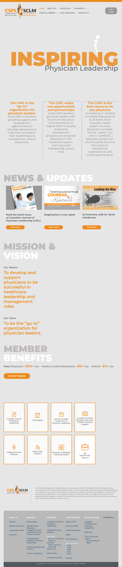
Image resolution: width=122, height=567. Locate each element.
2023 (69, 547)
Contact (69, 558)
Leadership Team (16, 530)
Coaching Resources (51, 548)
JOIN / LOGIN (111, 10)
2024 (69, 545)
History (12, 522)
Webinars (89, 532)
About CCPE (71, 522)
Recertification (72, 539)
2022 (69, 549)
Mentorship (52, 553)
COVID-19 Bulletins (34, 553)
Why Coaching (54, 545)
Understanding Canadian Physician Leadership (35, 540)
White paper (32, 522)
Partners (13, 535)
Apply (68, 535)
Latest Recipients (73, 530)
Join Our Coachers (55, 538)
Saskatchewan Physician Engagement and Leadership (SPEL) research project (34, 530)
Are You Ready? (72, 526)
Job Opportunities (54, 557)
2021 (69, 552)
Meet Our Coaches (51, 542)
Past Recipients (92, 541)
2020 (69, 554)
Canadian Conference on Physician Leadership (91, 525)
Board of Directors (17, 526)
